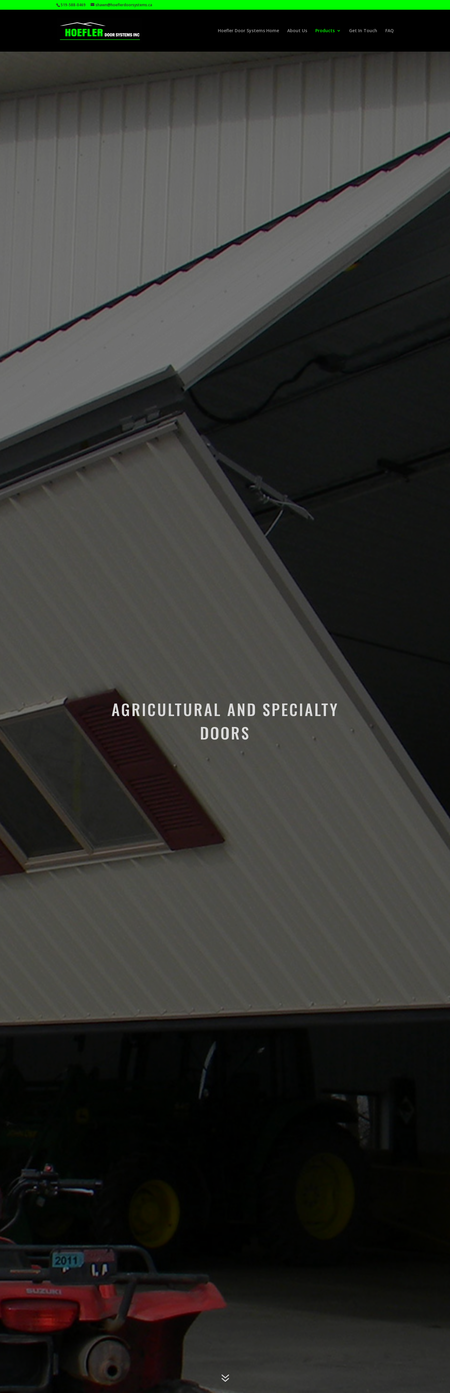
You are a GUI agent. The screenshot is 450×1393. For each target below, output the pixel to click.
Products (325, 30)
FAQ (389, 30)
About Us (297, 30)
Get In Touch (363, 30)
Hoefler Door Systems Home (248, 30)
